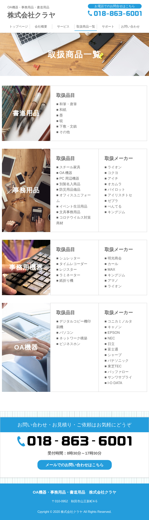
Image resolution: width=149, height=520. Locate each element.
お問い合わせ (130, 26)
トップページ (18, 26)
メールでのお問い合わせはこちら (74, 465)
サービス (63, 26)
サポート (108, 26)
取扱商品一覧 (85, 26)
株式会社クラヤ (40, 11)
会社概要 (41, 26)
